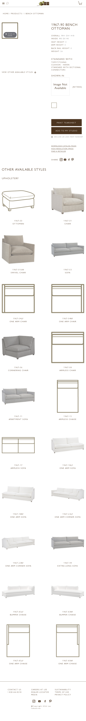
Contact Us (14, 689)
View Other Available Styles (19, 72)
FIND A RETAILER (58, 151)
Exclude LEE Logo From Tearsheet (68, 137)
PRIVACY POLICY (63, 694)
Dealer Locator (40, 692)
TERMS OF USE (62, 692)
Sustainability (63, 689)
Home (6, 13)
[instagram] (62, 160)
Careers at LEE (39, 689)
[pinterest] (72, 160)
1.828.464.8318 (15, 692)
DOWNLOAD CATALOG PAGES (63, 146)
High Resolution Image (62, 148)
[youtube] (65, 160)
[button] (3, 3)
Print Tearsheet (66, 122)
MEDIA (34, 694)
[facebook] (69, 160)
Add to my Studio (66, 130)
